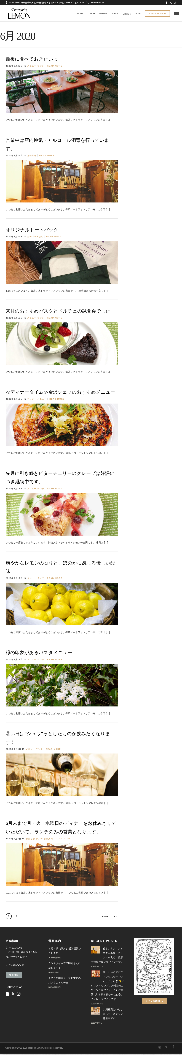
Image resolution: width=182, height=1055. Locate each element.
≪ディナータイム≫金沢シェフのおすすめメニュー (60, 393)
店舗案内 (127, 13)
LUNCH (91, 13)
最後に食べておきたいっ (32, 60)
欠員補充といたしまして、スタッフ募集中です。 (113, 1015)
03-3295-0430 (95, 2)
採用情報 (13, 976)
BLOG (138, 13)
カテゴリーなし (35, 238)
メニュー (31, 67)
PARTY (114, 13)
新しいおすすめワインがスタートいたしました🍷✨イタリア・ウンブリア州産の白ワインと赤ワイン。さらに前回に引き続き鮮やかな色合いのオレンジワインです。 (107, 987)
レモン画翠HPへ (154, 1002)
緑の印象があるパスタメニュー (39, 654)
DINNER (103, 13)
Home (80, 13)
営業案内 (48, 840)
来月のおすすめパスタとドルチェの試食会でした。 (60, 312)
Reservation (157, 13)
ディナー (31, 400)
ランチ (40, 67)
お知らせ (31, 157)
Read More (54, 67)
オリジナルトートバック (32, 231)
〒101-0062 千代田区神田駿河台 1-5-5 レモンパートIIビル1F (22, 953)
